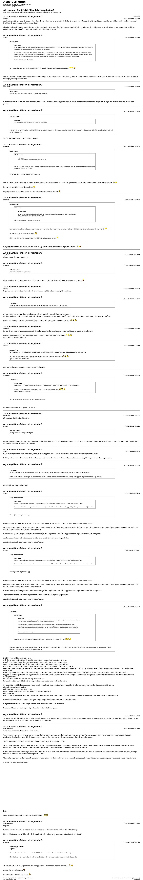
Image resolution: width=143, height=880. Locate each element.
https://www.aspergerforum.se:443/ (14, 6)
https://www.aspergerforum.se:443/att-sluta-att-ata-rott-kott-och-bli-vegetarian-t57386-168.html (32, 12)
